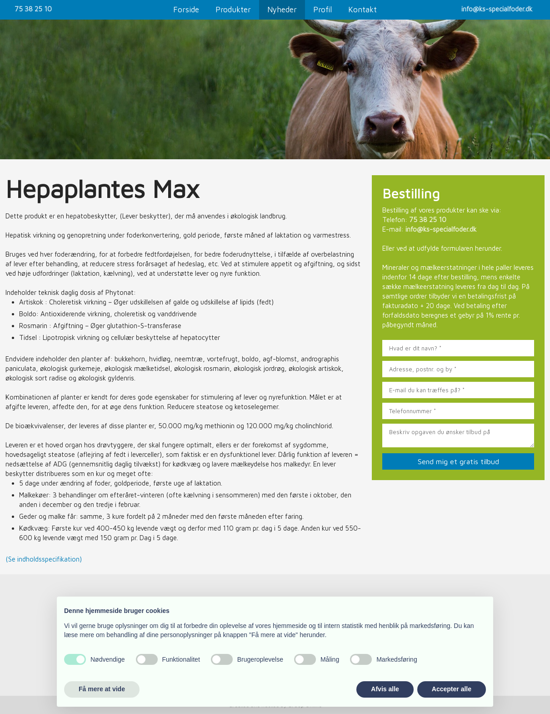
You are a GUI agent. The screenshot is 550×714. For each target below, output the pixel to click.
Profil (322, 9)
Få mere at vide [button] (102, 689)
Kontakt (362, 9)
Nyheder (282, 9)
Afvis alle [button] (385, 689)
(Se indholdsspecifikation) (43, 559)
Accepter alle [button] (451, 689)
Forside (186, 9)
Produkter (233, 9)
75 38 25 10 (33, 9)
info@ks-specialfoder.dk (496, 9)
